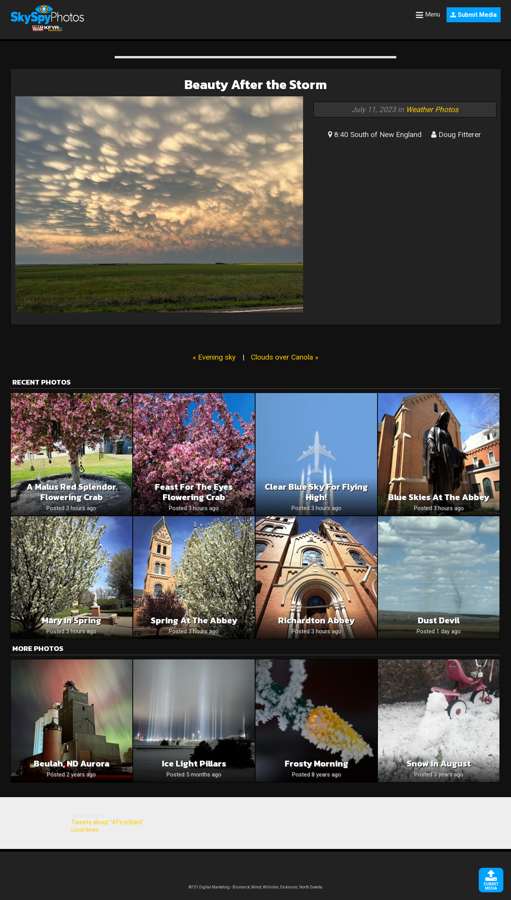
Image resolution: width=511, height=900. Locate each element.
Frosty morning (316, 763)
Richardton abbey (316, 620)
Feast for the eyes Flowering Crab (193, 492)
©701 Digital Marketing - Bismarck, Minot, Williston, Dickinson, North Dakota (255, 887)
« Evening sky (214, 357)
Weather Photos (432, 109)
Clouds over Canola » (284, 357)
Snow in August (439, 763)
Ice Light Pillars (194, 763)
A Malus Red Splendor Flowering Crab (71, 492)
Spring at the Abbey (194, 620)
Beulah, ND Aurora (71, 763)
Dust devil (439, 620)
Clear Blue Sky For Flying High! (316, 492)
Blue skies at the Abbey (438, 497)
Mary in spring (71, 620)
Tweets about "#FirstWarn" (107, 822)
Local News (85, 830)
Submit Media (473, 14)
